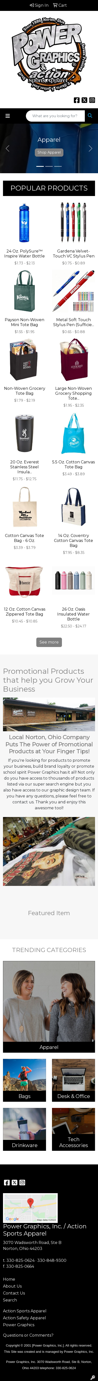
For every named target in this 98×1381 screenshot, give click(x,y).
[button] (7, 148)
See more (49, 642)
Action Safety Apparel (24, 1318)
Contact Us (14, 1293)
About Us (12, 1286)
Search (10, 1300)
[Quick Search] (55, 116)
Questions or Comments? (28, 1335)
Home (9, 1279)
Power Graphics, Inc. (79, 1351)
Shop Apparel (49, 152)
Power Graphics (18, 1325)
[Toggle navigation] (7, 116)
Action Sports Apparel (25, 1311)
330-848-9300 (51, 1260)
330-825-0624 (20, 1260)
